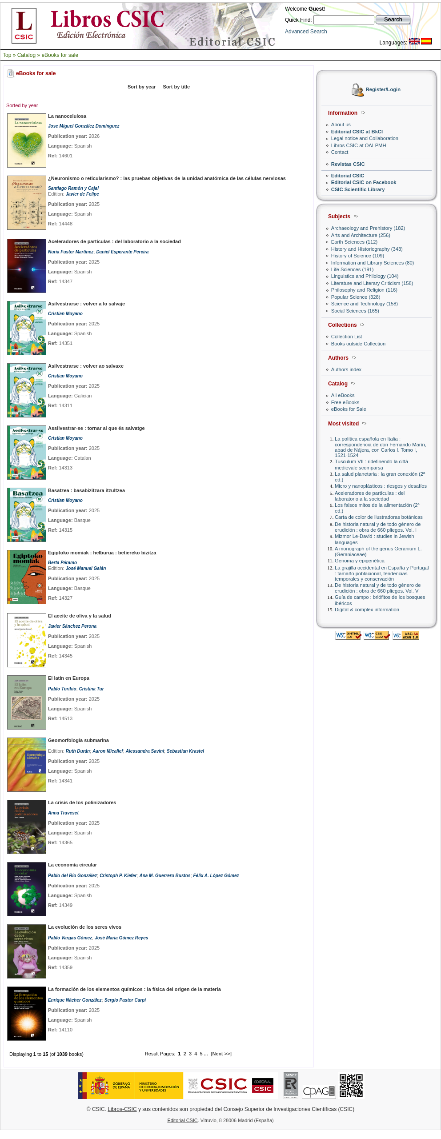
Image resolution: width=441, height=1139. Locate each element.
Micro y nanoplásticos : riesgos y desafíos (381, 486)
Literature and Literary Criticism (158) (372, 283)
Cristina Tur (91, 688)
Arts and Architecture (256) (360, 235)
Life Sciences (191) (352, 269)
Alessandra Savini (145, 751)
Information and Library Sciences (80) (372, 262)
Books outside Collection (358, 343)
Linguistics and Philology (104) (365, 276)
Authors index (346, 369)
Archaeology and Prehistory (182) (368, 228)
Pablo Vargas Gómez (70, 937)
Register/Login (383, 89)
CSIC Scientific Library (358, 189)
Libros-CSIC (122, 1109)
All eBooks (343, 395)
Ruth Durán (78, 751)
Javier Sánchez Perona (72, 626)
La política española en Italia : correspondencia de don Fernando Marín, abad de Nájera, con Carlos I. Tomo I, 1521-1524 (380, 447)
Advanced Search (306, 31)
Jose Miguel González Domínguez (84, 126)
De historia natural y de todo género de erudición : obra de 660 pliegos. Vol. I (378, 527)
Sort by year (142, 86)
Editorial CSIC (348, 175)
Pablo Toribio (62, 688)
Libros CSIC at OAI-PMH (358, 145)
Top (7, 55)
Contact (340, 152)
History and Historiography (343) (367, 249)
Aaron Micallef (107, 751)
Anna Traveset (63, 812)
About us (341, 124)
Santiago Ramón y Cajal (73, 188)
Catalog (26, 55)
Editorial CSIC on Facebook (364, 182)
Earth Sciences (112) (354, 242)
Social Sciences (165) (355, 310)
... (206, 1053)
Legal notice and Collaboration (364, 138)
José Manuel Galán (86, 568)
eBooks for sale (59, 55)
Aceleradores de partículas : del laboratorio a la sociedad (370, 495)
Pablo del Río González (72, 875)
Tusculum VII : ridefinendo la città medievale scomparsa (371, 464)
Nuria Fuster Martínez (70, 251)
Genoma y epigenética (360, 560)
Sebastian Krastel (185, 751)
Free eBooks (345, 402)
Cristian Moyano (65, 313)
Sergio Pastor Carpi (125, 1000)
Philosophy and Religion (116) (364, 290)
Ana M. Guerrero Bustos (164, 875)
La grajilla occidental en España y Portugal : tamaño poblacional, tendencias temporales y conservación (382, 573)
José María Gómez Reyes (121, 937)
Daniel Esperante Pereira (122, 251)
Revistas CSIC (348, 164)
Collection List (346, 336)
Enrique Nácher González (75, 1000)
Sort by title (176, 86)
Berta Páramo (62, 562)
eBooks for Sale (348, 409)
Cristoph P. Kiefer (118, 875)
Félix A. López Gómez (216, 875)
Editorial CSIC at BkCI (357, 131)
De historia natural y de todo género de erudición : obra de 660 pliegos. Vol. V (378, 588)
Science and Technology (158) (364, 303)
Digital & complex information (367, 609)
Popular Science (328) (356, 297)
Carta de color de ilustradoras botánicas (379, 517)
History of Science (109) (357, 255)
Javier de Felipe (82, 194)
